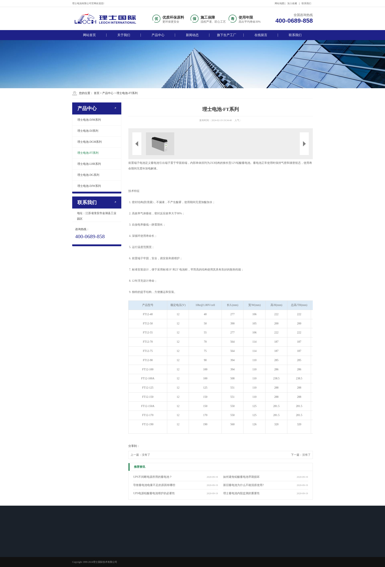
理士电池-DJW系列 (89, 185)
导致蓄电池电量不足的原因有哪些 (154, 485)
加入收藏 (292, 3)
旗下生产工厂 (226, 35)
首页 (96, 93)
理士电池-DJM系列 (89, 119)
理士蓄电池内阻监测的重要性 (241, 493)
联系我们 (306, 3)
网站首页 (89, 35)
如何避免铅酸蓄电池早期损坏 (241, 476)
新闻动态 (192, 35)
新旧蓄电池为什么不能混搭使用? (243, 485)
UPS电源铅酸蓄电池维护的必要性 (154, 493)
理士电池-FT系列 (127, 93)
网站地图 (279, 3)
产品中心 (158, 35)
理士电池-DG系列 (88, 174)
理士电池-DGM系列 (89, 141)
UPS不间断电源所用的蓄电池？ (152, 476)
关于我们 (123, 35)
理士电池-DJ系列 (87, 130)
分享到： (134, 446)
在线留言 (260, 35)
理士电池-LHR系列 (89, 163)
